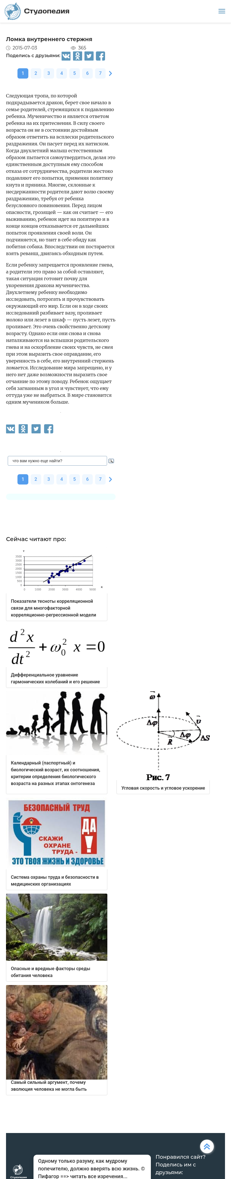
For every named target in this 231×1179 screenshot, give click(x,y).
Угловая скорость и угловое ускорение (163, 788)
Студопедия (37, 11)
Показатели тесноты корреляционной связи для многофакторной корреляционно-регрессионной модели (53, 608)
